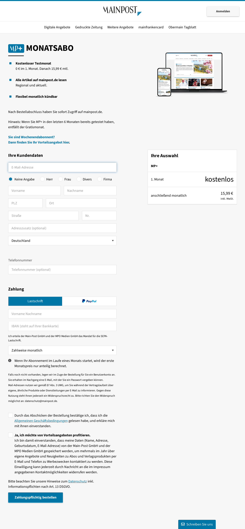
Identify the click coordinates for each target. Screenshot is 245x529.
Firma (107, 179)
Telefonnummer (20, 260)
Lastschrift (35, 301)
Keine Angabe (24, 179)
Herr (49, 179)
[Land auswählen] (62, 240)
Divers (87, 179)
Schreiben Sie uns (197, 524)
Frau (67, 179)
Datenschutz (77, 481)
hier (66, 142)
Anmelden (223, 11)
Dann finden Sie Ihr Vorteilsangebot (35, 142)
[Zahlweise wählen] (62, 350)
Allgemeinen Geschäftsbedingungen (41, 420)
